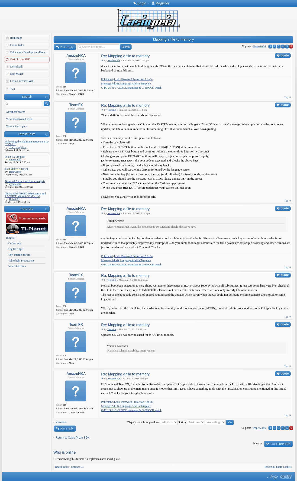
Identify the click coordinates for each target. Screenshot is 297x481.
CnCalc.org (14, 243)
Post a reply (67, 47)
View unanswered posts (19, 119)
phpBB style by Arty (272, 477)
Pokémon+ (107, 79)
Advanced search (15, 111)
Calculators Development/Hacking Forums (30, 52)
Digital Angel (15, 249)
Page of (259, 46)
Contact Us (77, 466)
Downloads (16, 66)
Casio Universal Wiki (22, 81)
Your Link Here (17, 266)
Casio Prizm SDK (20, 59)
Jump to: (258, 443)
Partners (27, 209)
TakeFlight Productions (21, 260)
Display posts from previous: (152, 422)
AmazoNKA (76, 56)
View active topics (16, 126)
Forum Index (17, 45)
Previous (61, 422)
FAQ (12, 88)
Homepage (16, 37)
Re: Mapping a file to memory (125, 56)
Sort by (191, 422)
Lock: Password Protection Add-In (133, 79)
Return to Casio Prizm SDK (72, 437)
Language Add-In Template (135, 83)
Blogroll (10, 237)
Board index (62, 466)
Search (27, 96)
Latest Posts (27, 134)
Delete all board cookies (278, 466)
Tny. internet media (19, 254)
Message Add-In (110, 83)
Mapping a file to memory (173, 39)
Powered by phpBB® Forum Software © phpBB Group (286, 477)
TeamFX (76, 105)
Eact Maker (16, 73)
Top (286, 97)
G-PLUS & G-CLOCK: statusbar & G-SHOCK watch (131, 87)
